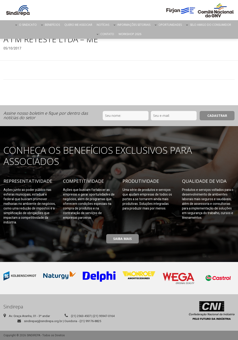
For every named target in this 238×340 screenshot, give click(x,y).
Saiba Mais (122, 238)
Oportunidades (170, 25)
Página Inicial (9, 24)
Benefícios (52, 25)
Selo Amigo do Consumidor (210, 25)
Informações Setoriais (133, 25)
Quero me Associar (78, 25)
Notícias (103, 25)
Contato (107, 34)
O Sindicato (28, 25)
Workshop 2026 (130, 34)
